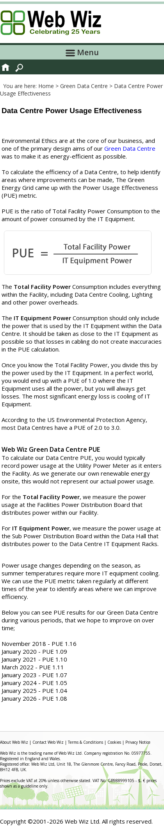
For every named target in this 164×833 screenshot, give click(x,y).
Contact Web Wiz (48, 742)
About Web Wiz (14, 742)
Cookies (114, 742)
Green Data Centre (129, 148)
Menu (82, 52)
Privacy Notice (137, 742)
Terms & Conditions (85, 742)
